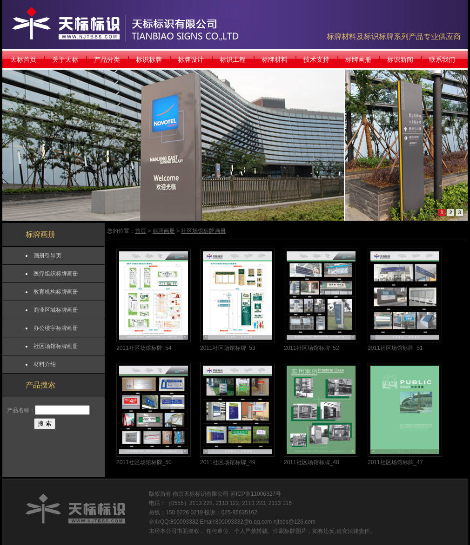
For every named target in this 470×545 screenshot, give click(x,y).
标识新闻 (400, 59)
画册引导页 (47, 255)
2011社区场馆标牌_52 (311, 348)
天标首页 (23, 59)
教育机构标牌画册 (56, 292)
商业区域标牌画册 (56, 310)
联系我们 (442, 59)
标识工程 (233, 59)
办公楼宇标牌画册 (56, 328)
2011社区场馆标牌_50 (144, 462)
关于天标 (65, 59)
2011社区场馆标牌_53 (227, 348)
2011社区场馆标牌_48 (311, 462)
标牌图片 (295, 531)
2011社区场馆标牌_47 (395, 462)
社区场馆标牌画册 (56, 346)
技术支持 (316, 59)
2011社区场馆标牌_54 (144, 348)
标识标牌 (149, 59)
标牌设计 (191, 59)
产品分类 (107, 59)
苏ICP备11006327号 (255, 494)
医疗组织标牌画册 (56, 273)
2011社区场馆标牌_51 (395, 348)
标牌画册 (358, 59)
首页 (140, 231)
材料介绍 (45, 364)
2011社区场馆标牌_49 (227, 462)
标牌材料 (275, 59)
